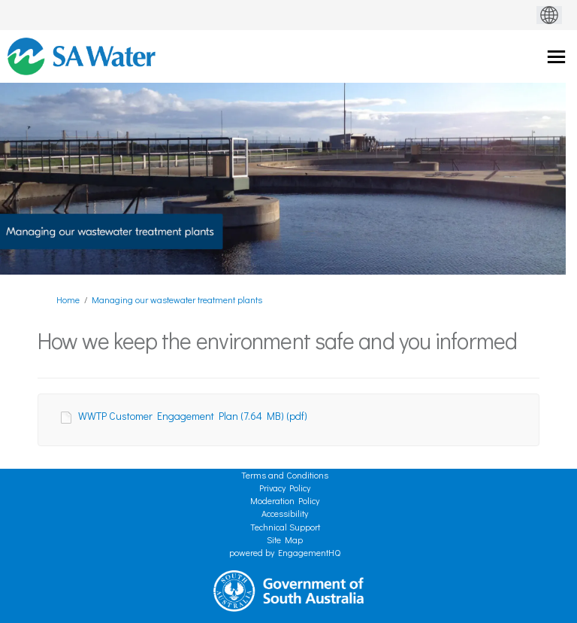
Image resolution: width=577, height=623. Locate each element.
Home (68, 299)
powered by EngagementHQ (284, 552)
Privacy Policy (284, 488)
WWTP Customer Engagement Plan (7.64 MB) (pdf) (192, 416)
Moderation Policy (284, 500)
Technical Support (285, 527)
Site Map (285, 539)
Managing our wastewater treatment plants (177, 299)
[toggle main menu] (556, 57)
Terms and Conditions (284, 475)
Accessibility (284, 513)
